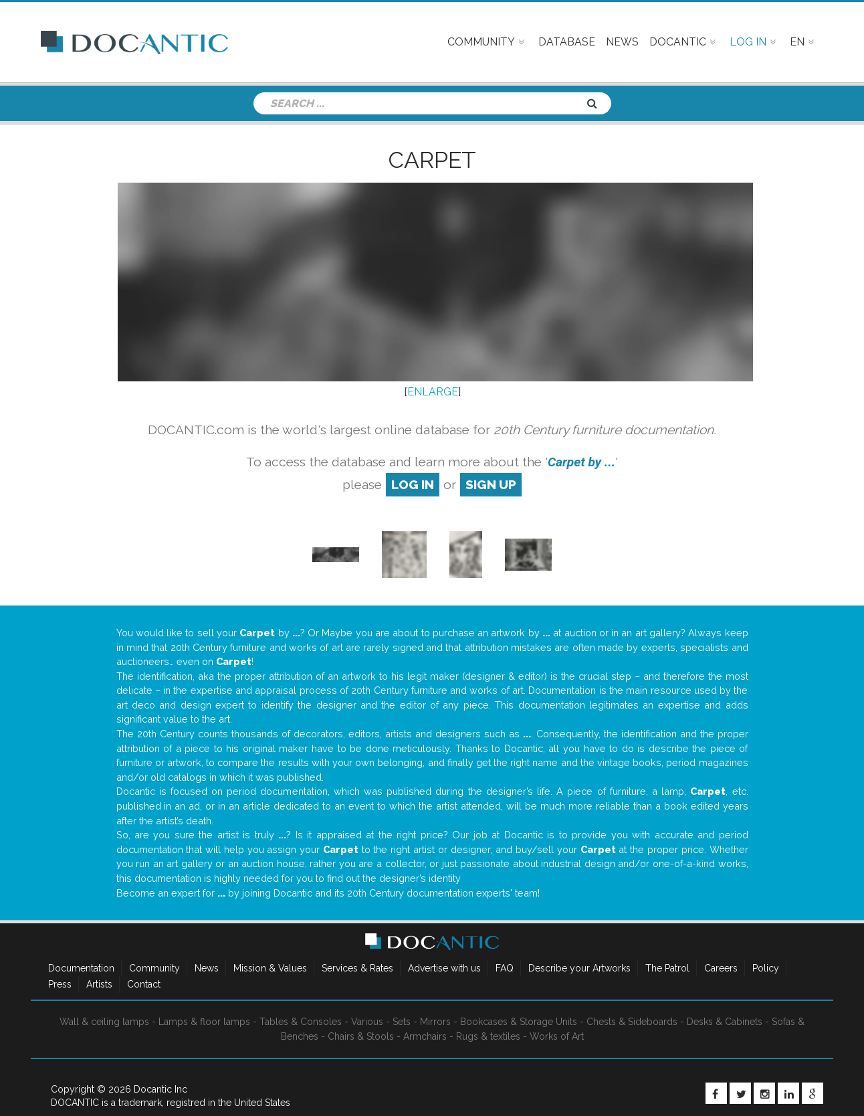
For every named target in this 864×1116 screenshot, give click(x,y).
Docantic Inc (160, 1089)
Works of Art (557, 1036)
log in (412, 484)
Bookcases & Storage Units (518, 1021)
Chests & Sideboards (631, 1021)
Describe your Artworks (579, 968)
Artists (99, 984)
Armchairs (425, 1036)
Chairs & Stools (361, 1036)
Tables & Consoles (300, 1021)
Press (60, 984)
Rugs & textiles (488, 1036)
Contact (143, 984)
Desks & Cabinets (724, 1021)
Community (154, 968)
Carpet (432, 160)
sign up (490, 484)
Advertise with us (444, 968)
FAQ (505, 968)
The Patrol (667, 968)
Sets (402, 1021)
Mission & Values (270, 968)
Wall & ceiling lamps (104, 1021)
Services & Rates (357, 968)
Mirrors (435, 1021)
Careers (721, 968)
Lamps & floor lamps (204, 1021)
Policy (765, 968)
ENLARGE (432, 391)
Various (367, 1021)
